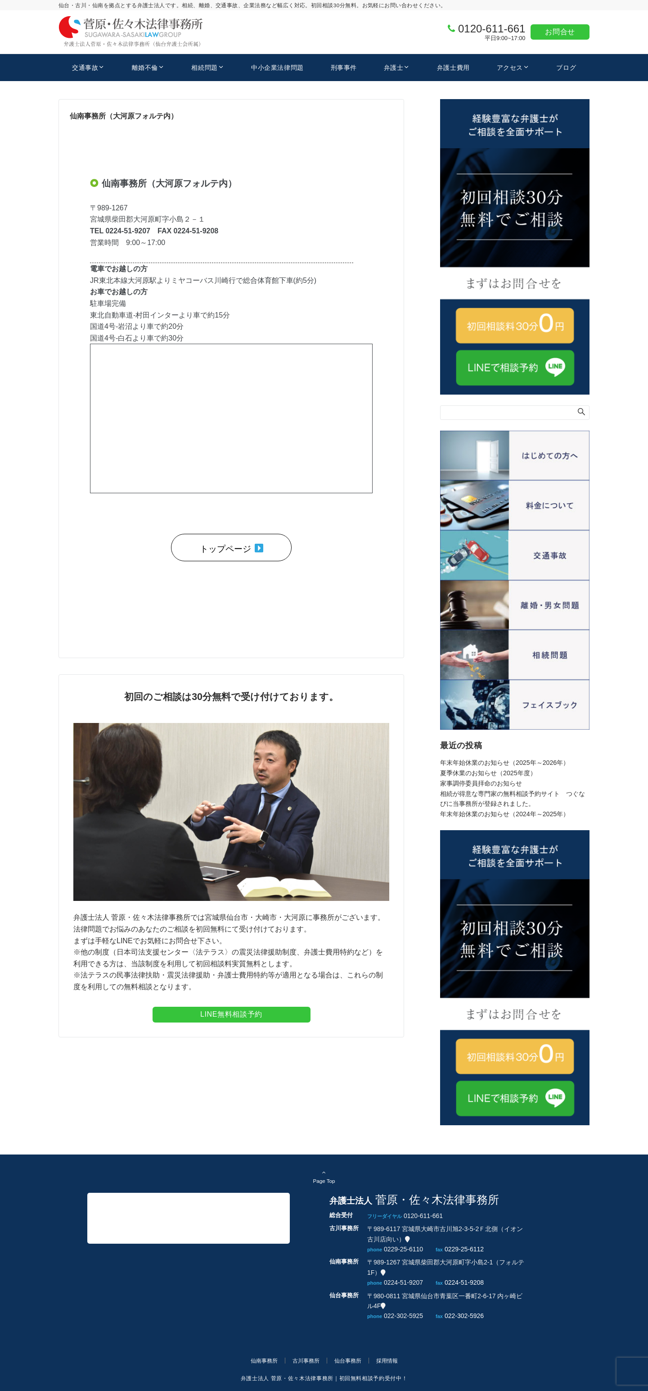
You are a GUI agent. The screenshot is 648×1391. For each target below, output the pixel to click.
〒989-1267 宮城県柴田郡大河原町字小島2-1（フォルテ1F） (445, 1267)
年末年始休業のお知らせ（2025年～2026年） (504, 762)
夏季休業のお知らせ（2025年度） (488, 773)
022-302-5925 (403, 1315)
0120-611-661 (491, 29)
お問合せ (560, 32)
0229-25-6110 (403, 1249)
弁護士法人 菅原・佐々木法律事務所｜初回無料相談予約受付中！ (324, 1378)
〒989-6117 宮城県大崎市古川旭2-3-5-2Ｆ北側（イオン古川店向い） (445, 1233)
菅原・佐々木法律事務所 (138, 1218)
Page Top (324, 1176)
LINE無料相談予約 (231, 1014)
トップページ (231, 548)
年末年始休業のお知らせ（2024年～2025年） (504, 814)
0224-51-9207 (403, 1282)
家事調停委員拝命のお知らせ (481, 783)
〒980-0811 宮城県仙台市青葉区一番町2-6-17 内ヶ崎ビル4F (444, 1300)
